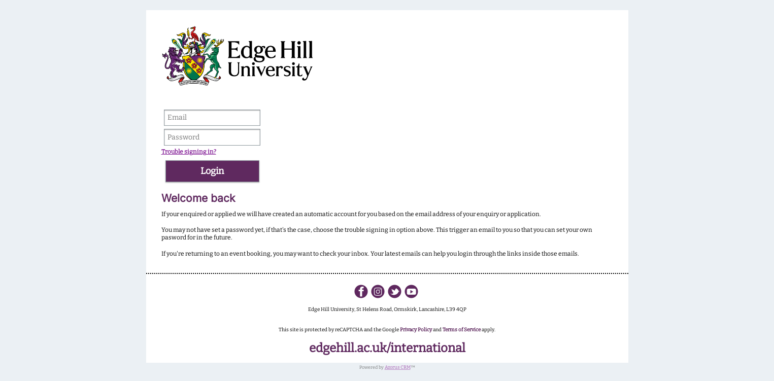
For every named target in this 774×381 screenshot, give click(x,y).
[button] (212, 171)
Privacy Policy (416, 330)
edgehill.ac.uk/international (387, 348)
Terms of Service (462, 330)
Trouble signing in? (188, 151)
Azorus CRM (398, 367)
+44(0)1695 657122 (387, 317)
